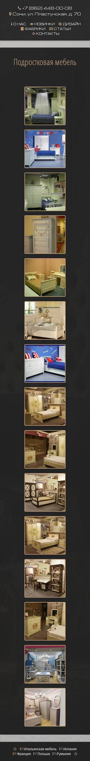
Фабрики (33, 28)
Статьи (60, 28)
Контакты (45, 33)
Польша (41, 754)
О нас (18, 23)
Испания (68, 749)
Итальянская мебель (38, 749)
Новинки (42, 23)
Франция (22, 754)
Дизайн (70, 23)
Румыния (61, 754)
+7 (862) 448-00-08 (45, 7)
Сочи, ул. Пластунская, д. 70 (45, 13)
